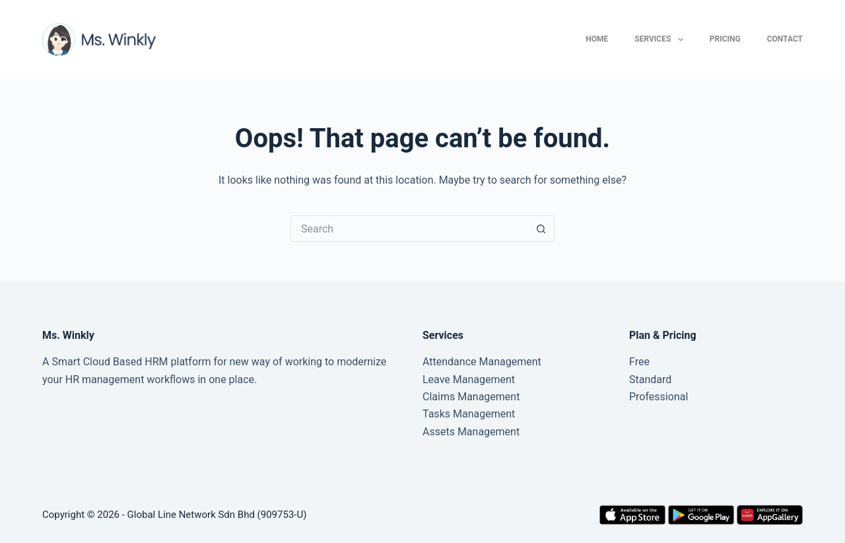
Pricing (725, 39)
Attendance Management (481, 361)
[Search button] (541, 228)
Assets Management (471, 431)
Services (661, 40)
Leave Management (468, 379)
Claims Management (471, 396)
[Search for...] (409, 228)
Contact (785, 39)
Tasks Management (468, 414)
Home (597, 39)
